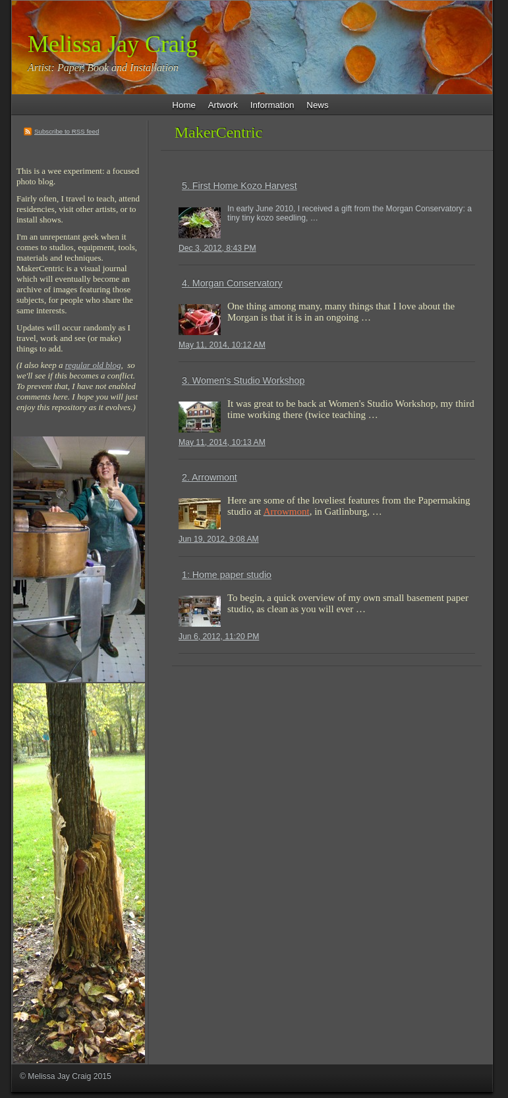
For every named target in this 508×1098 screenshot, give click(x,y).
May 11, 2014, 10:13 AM (222, 442)
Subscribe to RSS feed (66, 131)
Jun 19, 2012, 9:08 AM (219, 539)
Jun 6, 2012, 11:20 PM (219, 636)
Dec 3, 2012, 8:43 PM (217, 248)
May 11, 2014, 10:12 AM (222, 345)
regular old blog (93, 365)
